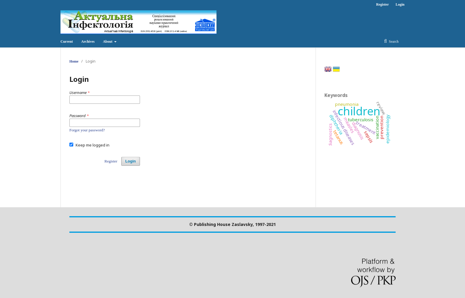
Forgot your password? (87, 130)
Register (382, 4)
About (108, 41)
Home (74, 61)
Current (66, 41)
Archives (88, 41)
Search (393, 41)
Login (400, 4)
